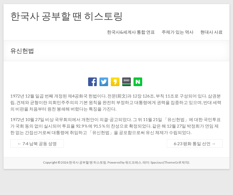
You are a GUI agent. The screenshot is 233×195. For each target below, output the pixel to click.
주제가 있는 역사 (178, 31)
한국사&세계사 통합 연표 (131, 31)
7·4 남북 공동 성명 (37, 143)
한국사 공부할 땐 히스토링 (66, 16)
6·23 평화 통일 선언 (195, 143)
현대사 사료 (211, 31)
